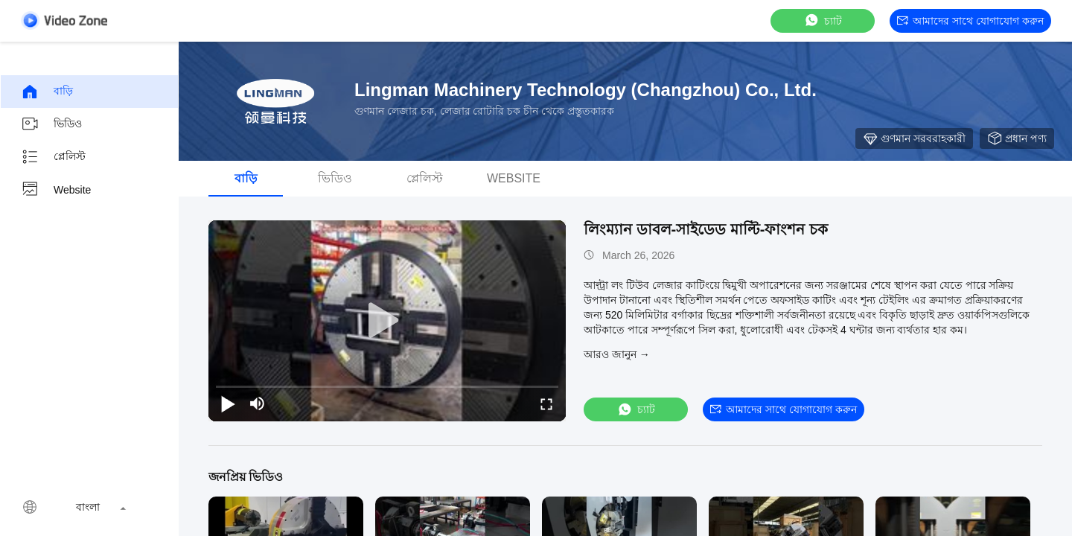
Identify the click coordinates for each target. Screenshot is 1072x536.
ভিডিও (51, 124)
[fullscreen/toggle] (546, 403)
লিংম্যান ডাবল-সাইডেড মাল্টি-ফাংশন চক (706, 229)
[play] (387, 320)
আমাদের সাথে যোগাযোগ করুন (970, 21)
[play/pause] (228, 403)
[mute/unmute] (257, 403)
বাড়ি (47, 91)
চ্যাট (822, 20)
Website (56, 190)
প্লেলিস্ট (53, 157)
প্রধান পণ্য (1017, 138)
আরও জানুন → (617, 354)
